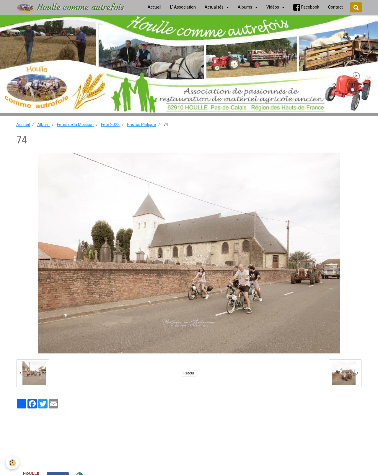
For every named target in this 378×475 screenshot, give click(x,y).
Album (43, 124)
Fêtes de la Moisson (75, 124)
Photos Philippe (141, 124)
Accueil (23, 124)
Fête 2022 (110, 124)
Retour (188, 373)
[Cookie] (12, 462)
